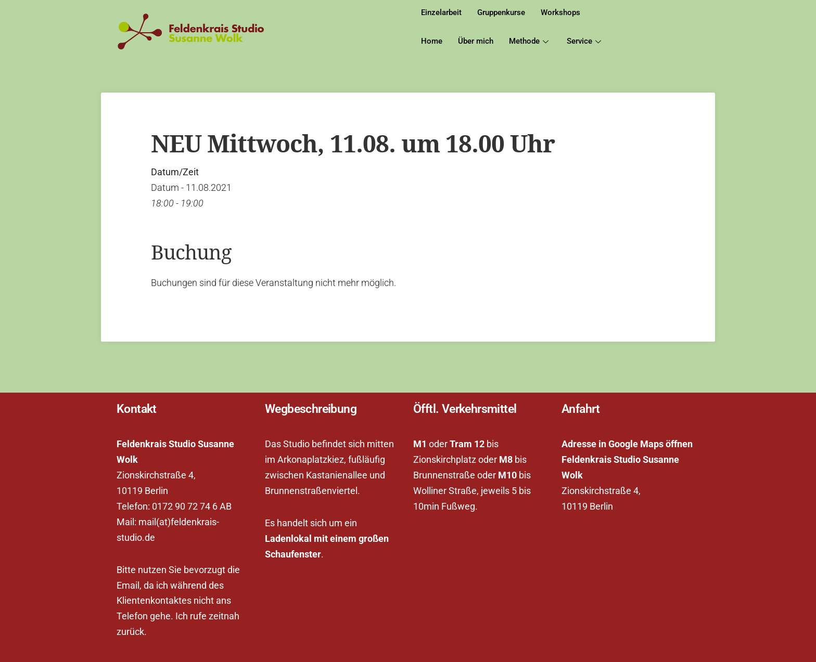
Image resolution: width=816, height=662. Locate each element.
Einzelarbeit (441, 12)
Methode (530, 41)
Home (431, 41)
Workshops (560, 12)
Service (585, 41)
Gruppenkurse (501, 12)
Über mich (475, 41)
